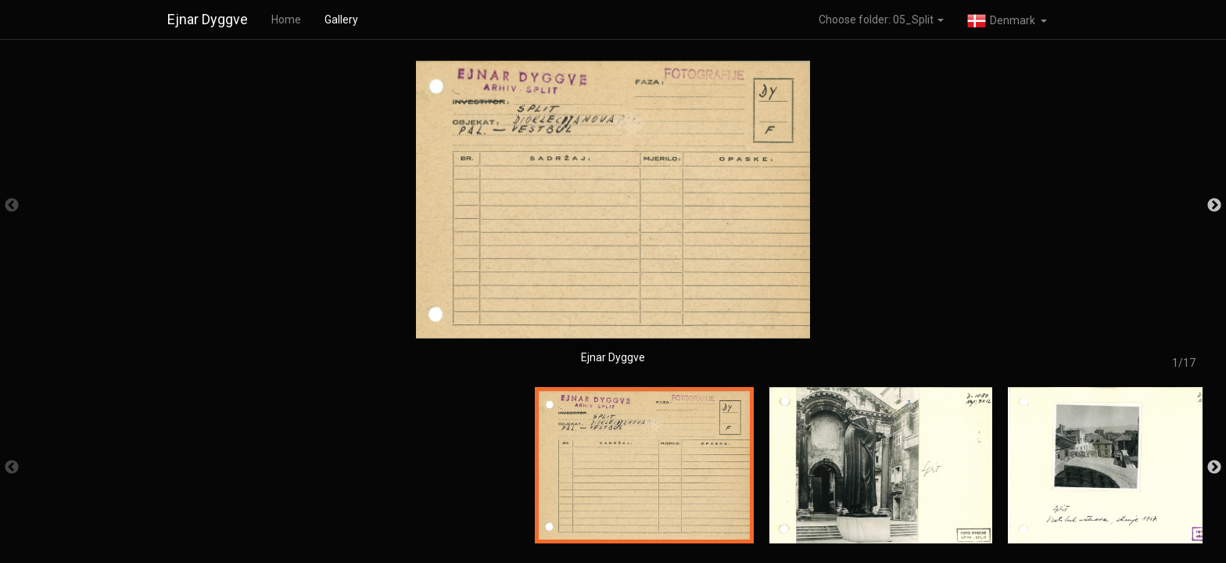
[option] (613, 213)
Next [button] (1214, 205)
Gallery (341, 19)
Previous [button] (12, 205)
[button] (1007, 19)
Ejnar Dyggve (207, 19)
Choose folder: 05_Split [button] (881, 19)
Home (286, 19)
